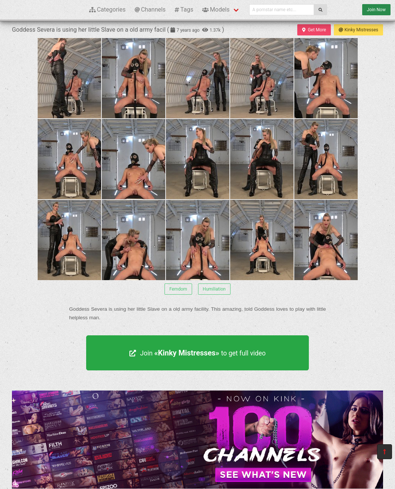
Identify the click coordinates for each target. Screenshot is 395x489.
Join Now (376, 9)
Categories (107, 9)
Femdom (178, 289)
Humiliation (214, 289)
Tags (184, 9)
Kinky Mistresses (358, 29)
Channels (150, 9)
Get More (314, 29)
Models (215, 9)
